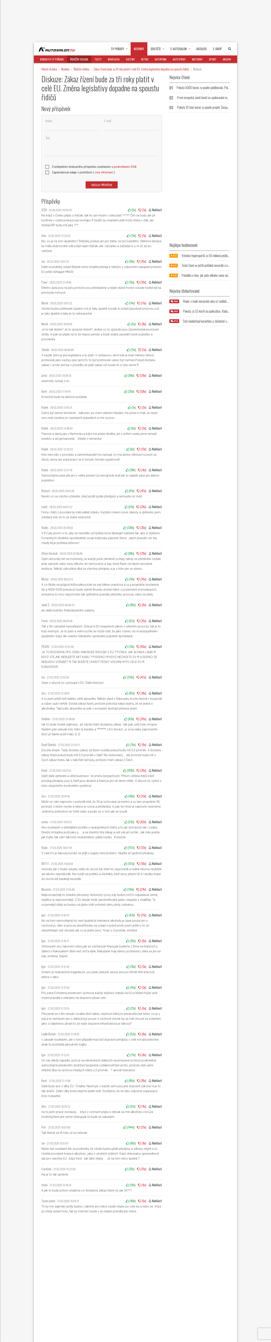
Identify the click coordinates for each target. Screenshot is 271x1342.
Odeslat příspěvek (101, 185)
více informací (104, 172)
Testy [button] (97, 59)
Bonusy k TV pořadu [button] (52, 59)
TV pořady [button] (119, 49)
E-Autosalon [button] (180, 49)
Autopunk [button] (160, 59)
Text (47, 138)
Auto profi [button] (179, 59)
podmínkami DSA (125, 167)
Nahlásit (155, 210)
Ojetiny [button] (130, 59)
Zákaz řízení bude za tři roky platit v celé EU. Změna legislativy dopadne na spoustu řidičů (141, 69)
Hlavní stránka (49, 69)
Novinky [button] (139, 49)
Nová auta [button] (114, 59)
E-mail (107, 121)
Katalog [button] (201, 49)
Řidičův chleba (81, 69)
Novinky (65, 69)
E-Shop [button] (217, 49)
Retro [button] (144, 59)
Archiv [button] (227, 59)
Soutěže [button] (157, 49)
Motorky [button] (197, 59)
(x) (132, 210)
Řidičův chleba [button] (79, 59)
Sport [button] (212, 59)
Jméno (48, 121)
